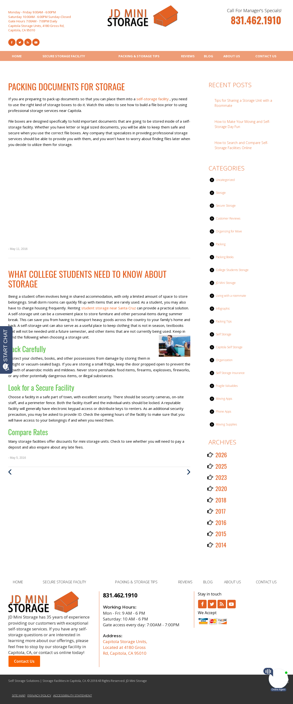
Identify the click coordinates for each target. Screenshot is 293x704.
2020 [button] (221, 488)
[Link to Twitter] (20, 42)
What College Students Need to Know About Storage (87, 278)
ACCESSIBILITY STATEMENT (72, 695)
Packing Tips (224, 321)
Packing (221, 244)
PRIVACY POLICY (39, 695)
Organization (224, 360)
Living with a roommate (231, 296)
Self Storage (223, 334)
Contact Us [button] (24, 661)
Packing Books (225, 257)
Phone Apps (223, 411)
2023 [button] (221, 477)
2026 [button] (221, 454)
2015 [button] (221, 533)
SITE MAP (18, 695)
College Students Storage (232, 270)
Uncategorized (225, 180)
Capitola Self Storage (229, 347)
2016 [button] (221, 522)
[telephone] (256, 22)
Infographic (223, 308)
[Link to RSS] (222, 604)
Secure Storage (226, 206)
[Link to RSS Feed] (28, 42)
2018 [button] (221, 499)
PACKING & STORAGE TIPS (138, 56)
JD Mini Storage (226, 283)
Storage (221, 193)
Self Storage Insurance (230, 373)
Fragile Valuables (227, 386)
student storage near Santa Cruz (109, 307)
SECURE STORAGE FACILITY (63, 56)
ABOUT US (231, 56)
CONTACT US (265, 56)
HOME (17, 56)
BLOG (208, 56)
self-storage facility (153, 98)
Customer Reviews (228, 218)
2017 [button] (221, 511)
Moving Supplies (226, 424)
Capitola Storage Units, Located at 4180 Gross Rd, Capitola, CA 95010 (125, 647)
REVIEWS (188, 56)
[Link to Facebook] (12, 42)
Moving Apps (224, 399)
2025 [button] (221, 466)
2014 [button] (221, 544)
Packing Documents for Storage (66, 86)
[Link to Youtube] (36, 42)
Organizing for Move (229, 231)
